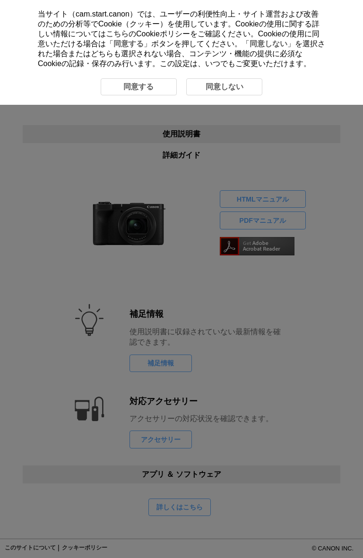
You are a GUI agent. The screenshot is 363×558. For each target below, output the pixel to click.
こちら (117, 34)
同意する (128, 44)
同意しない (268, 44)
